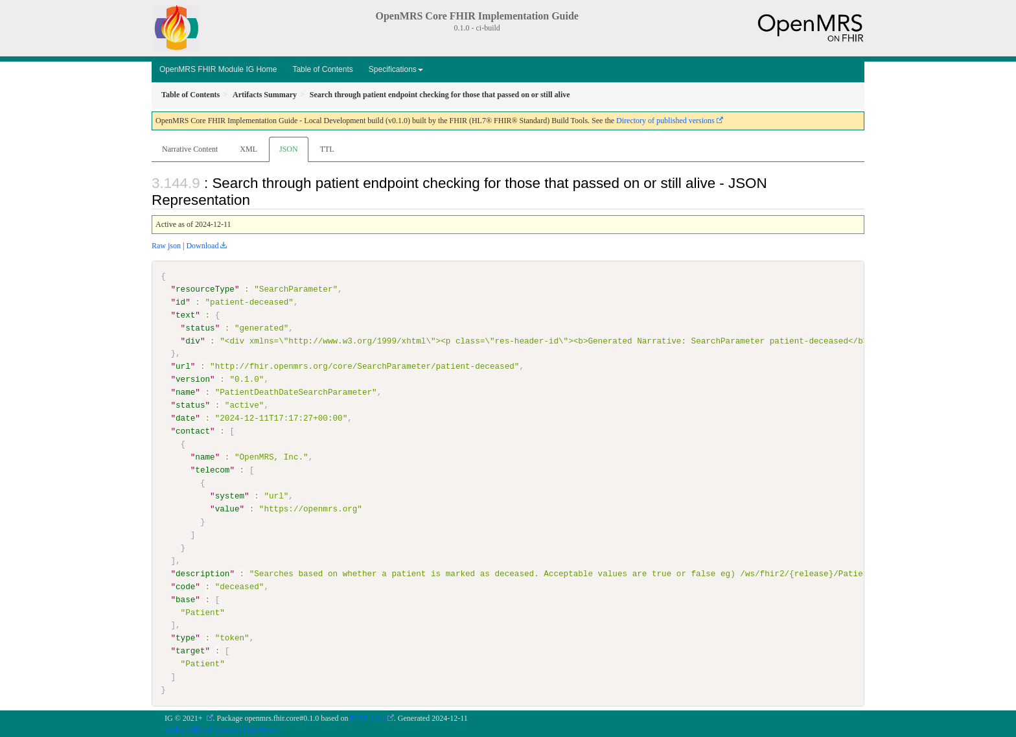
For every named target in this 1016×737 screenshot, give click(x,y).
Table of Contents (322, 69)
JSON (288, 149)
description (202, 573)
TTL (327, 149)
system (229, 496)
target (190, 651)
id (180, 302)
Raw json (166, 245)
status (199, 328)
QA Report (264, 728)
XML (248, 149)
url (183, 366)
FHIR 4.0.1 (368, 718)
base (185, 599)
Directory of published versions (665, 120)
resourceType (205, 289)
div (192, 340)
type (185, 638)
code (185, 586)
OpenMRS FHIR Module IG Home (218, 69)
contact (193, 431)
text (185, 315)
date (185, 418)
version (193, 379)
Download (202, 245)
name (185, 392)
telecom (212, 470)
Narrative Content (190, 149)
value (227, 509)
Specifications (396, 69)
